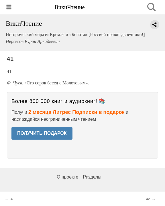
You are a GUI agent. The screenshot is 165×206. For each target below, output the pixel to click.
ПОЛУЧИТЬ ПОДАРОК (42, 133)
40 (12, 199)
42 (148, 199)
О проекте (67, 177)
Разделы (92, 177)
